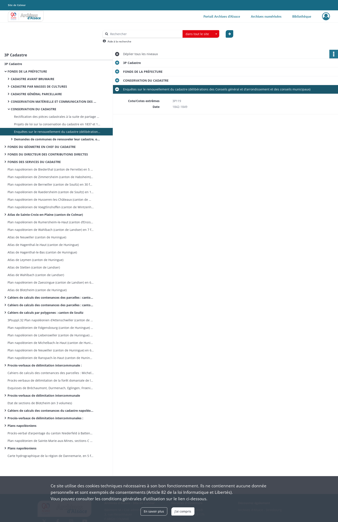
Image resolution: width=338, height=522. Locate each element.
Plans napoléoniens (22, 426)
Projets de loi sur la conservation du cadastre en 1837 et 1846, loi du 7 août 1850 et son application (57, 124)
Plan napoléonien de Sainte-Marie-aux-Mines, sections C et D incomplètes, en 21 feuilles (51, 441)
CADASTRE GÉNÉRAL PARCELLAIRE (36, 94)
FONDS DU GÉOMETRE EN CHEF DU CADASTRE (42, 147)
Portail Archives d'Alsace (221, 16)
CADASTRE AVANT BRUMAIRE (32, 79)
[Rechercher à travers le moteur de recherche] (145, 34)
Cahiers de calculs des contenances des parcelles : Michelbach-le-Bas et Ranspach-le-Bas (51, 373)
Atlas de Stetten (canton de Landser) (34, 267)
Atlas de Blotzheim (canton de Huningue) (37, 290)
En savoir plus (154, 511)
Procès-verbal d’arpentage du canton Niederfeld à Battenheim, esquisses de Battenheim (51, 433)
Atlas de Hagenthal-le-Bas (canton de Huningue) (42, 252)
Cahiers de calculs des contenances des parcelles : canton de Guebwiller (51, 297)
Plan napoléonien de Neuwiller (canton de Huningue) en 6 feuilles (51, 350)
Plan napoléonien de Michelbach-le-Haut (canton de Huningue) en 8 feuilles (51, 343)
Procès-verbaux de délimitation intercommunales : (45, 418)
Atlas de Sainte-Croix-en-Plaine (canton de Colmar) (45, 215)
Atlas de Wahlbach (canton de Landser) (36, 275)
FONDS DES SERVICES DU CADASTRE (35, 162)
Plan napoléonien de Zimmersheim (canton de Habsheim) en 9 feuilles (51, 177)
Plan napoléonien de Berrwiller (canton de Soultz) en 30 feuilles (51, 184)
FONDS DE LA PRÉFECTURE (27, 71)
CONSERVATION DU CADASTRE (33, 109)
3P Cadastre (13, 64)
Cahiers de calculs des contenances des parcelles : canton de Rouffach (51, 305)
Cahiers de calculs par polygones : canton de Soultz (45, 313)
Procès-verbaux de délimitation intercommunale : (45, 365)
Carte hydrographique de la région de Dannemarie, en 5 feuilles (51, 456)
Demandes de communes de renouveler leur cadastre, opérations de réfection (57, 139)
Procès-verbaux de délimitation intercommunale (44, 395)
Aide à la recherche (119, 41)
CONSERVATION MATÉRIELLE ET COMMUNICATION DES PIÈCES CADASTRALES (54, 101)
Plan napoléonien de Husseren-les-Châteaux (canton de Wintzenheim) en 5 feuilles (51, 199)
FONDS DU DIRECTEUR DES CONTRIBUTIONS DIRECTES (48, 154)
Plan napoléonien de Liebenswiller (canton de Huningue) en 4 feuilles (51, 335)
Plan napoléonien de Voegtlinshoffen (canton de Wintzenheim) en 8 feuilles (51, 207)
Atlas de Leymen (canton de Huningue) (35, 260)
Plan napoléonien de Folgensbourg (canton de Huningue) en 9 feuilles (51, 328)
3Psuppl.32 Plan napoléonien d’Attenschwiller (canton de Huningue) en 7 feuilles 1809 (51, 320)
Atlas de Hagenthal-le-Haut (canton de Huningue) (43, 245)
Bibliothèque (301, 16)
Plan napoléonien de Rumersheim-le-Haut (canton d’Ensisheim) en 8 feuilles (51, 222)
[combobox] (201, 34)
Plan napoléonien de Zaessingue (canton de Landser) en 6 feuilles (51, 282)
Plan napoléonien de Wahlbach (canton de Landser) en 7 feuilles (51, 230)
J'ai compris (183, 511)
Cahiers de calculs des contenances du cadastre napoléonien (51, 411)
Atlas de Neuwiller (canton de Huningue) (37, 237)
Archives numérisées (266, 16)
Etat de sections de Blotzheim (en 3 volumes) (40, 403)
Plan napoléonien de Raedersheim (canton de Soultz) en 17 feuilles (51, 192)
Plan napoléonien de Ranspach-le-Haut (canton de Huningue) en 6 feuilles (51, 358)
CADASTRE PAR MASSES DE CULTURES (39, 86)
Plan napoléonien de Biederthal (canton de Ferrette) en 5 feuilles (51, 169)
